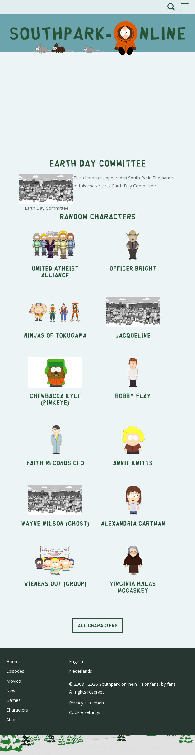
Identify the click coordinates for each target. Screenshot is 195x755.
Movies (13, 681)
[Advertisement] (97, 102)
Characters (17, 710)
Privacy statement (87, 703)
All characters (98, 625)
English (76, 661)
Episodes (15, 671)
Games (13, 700)
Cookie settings (84, 712)
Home (12, 661)
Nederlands (80, 671)
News (12, 691)
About (12, 719)
